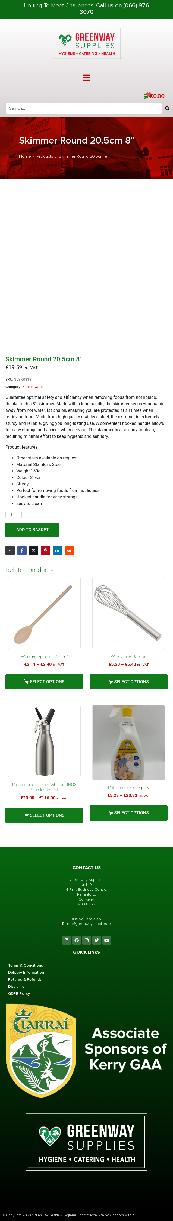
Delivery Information (26, 972)
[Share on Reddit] (69, 550)
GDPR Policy (19, 993)
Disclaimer (17, 986)
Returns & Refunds (25, 979)
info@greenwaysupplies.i (87, 923)
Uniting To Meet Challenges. (60, 5)
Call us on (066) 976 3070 (114, 9)
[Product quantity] (13, 514)
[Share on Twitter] (33, 550)
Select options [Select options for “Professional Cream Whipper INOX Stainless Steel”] (47, 815)
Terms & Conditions (25, 965)
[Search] (167, 108)
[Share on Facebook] (22, 550)
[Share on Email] (10, 550)
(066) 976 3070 (88, 918)
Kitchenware (32, 386)
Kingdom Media (121, 1215)
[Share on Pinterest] (45, 550)
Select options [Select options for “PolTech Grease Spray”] (131, 812)
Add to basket (32, 529)
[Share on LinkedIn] (57, 550)
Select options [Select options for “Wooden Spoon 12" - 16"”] (47, 681)
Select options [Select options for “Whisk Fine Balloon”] (131, 681)
